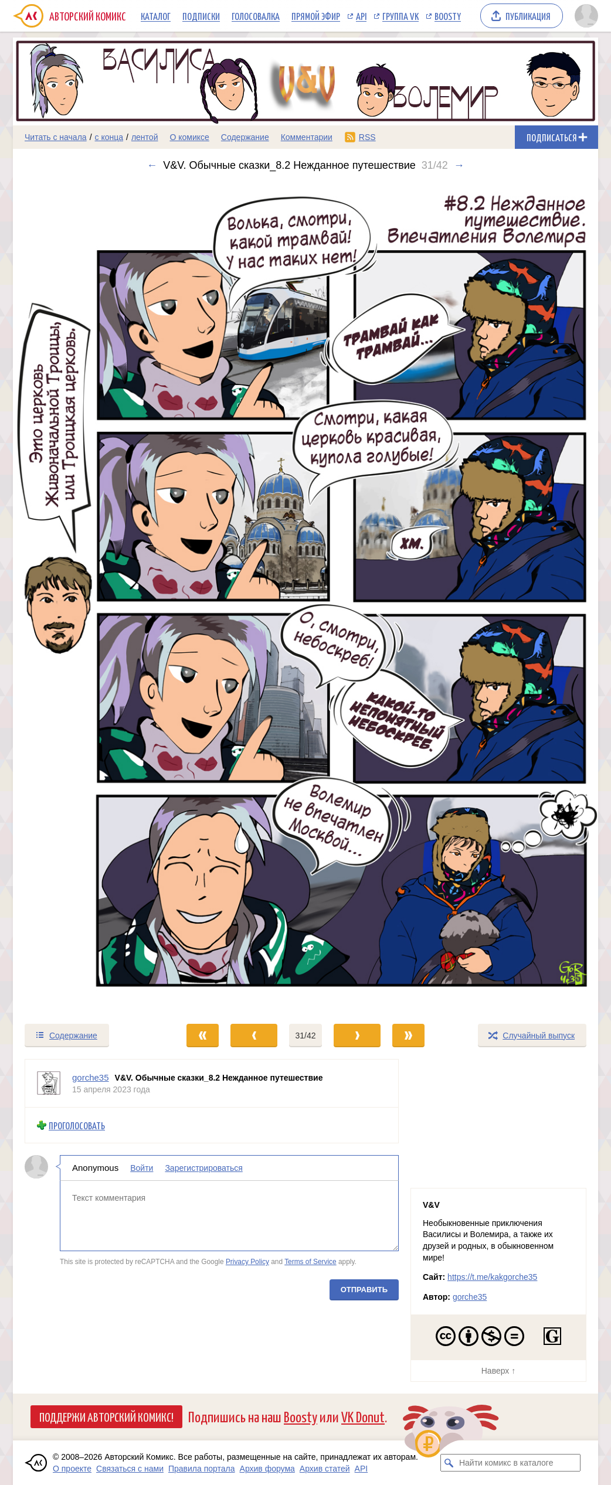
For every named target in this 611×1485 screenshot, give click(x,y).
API (361, 15)
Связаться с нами (130, 1468)
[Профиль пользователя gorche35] (48, 1083)
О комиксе (189, 137)
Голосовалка (256, 15)
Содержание (245, 137)
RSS (367, 137)
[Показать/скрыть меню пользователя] (584, 16)
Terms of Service (310, 1262)
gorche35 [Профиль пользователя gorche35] (90, 1077)
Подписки (201, 15)
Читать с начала (56, 137)
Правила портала (201, 1468)
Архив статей (325, 1468)
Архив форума (267, 1468)
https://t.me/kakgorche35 (492, 1277)
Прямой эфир (315, 15)
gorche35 (470, 1297)
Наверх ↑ (498, 1370)
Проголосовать (77, 1125)
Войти (141, 1168)
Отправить (364, 1289)
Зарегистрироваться (203, 1168)
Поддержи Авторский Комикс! (106, 1416)
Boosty (448, 15)
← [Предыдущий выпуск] (152, 165)
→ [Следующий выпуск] (459, 165)
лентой (144, 137)
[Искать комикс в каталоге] (449, 1463)
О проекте (72, 1468)
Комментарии (306, 137)
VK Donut (363, 1416)
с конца (109, 137)
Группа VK (400, 15)
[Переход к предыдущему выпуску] (86, 597)
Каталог (156, 15)
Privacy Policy (247, 1262)
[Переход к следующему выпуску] (305, 597)
